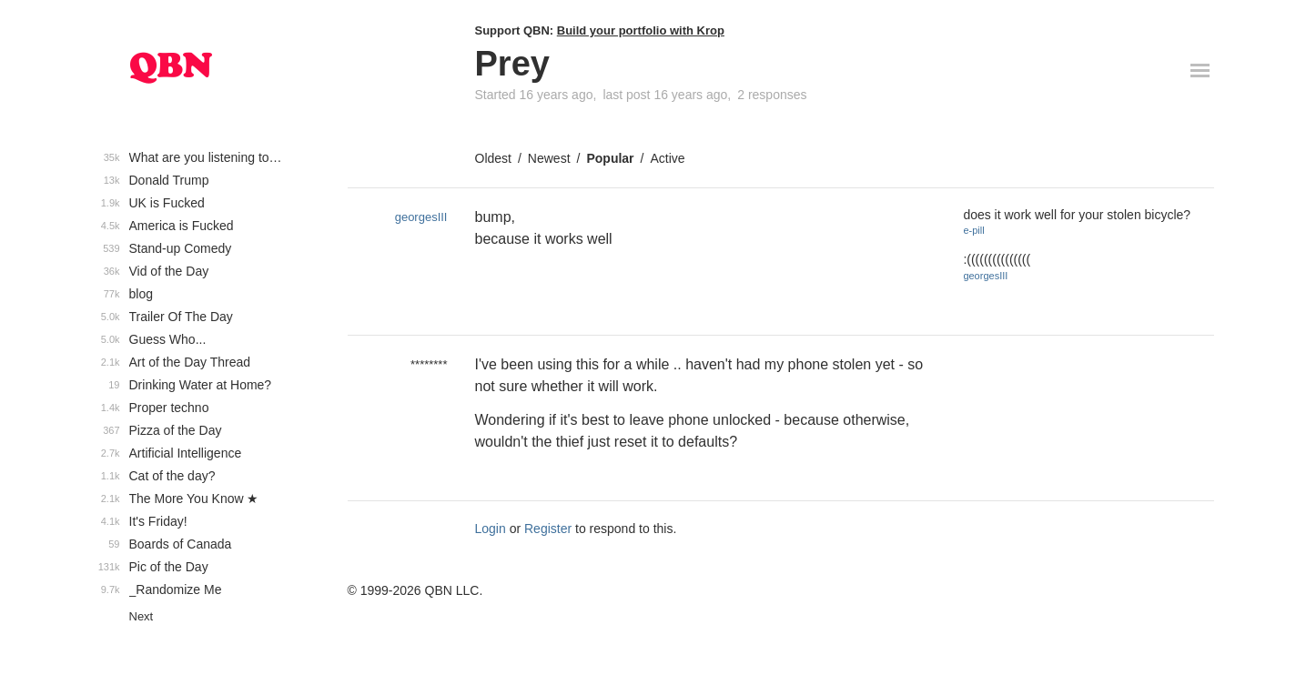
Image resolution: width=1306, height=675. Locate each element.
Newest (549, 158)
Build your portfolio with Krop (640, 30)
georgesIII (421, 217)
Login (490, 528)
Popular (609, 158)
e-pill (973, 230)
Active (667, 158)
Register (548, 528)
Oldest (493, 158)
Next (141, 616)
